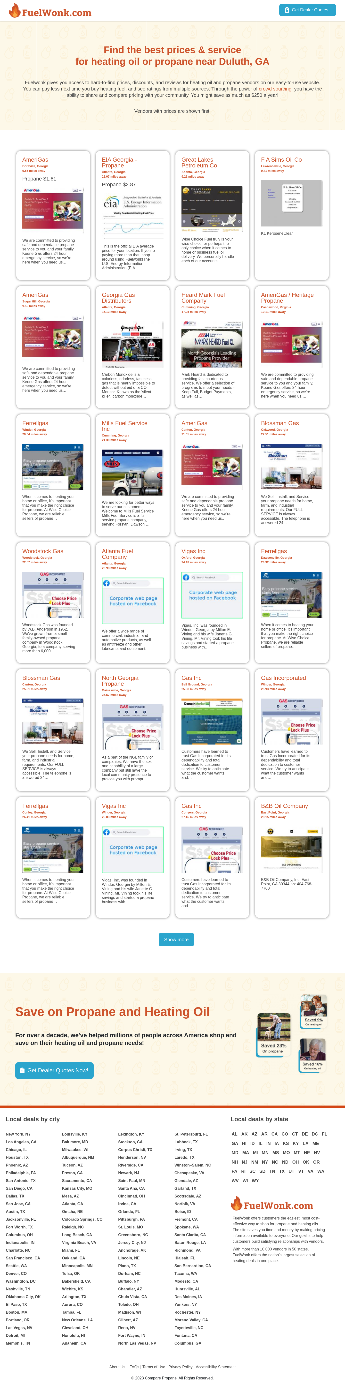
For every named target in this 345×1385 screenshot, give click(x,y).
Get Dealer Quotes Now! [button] (57, 1070)
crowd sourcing (275, 88)
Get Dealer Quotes (310, 10)
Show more (176, 939)
